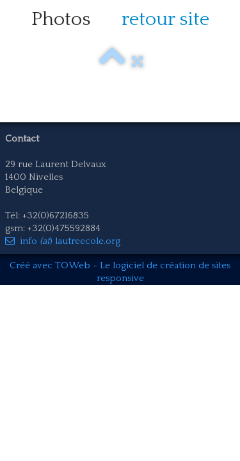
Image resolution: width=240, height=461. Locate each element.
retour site (165, 19)
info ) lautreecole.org (62, 241)
